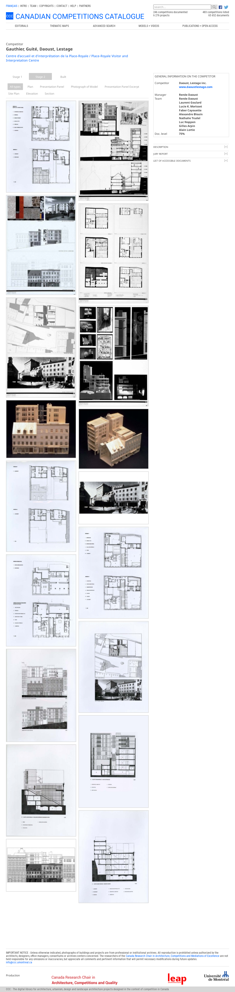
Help (73, 6)
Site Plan (13, 94)
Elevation (32, 94)
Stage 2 (40, 77)
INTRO (23, 6)
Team (33, 6)
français (11, 6)
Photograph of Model (84, 87)
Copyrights (46, 6)
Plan (30, 87)
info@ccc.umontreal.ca (19, 962)
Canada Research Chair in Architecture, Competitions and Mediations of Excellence (172, 956)
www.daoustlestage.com (196, 87)
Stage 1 (17, 77)
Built (63, 77)
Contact (61, 6)
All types (15, 87)
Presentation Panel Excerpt (122, 87)
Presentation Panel (52, 87)
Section (49, 94)
